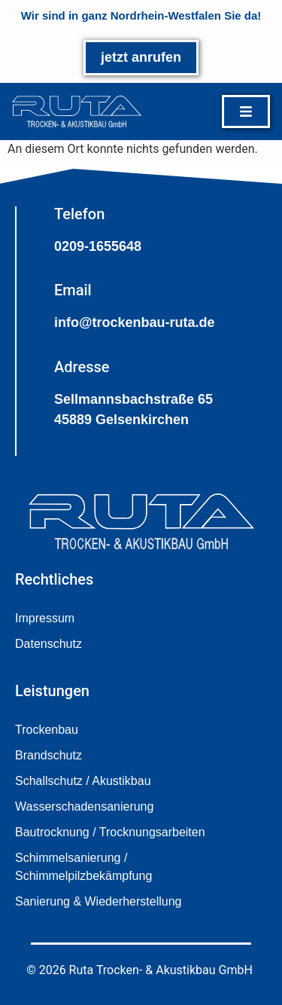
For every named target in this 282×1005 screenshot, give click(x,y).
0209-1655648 (97, 246)
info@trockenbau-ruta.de (134, 322)
